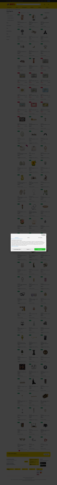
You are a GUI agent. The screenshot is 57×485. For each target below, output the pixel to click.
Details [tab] (28, 237)
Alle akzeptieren (40, 249)
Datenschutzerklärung (15, 246)
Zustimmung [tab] (16, 237)
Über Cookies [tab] (40, 237)
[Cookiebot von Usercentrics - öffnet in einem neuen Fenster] (42, 235)
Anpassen (28, 249)
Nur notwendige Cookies (17, 249)
